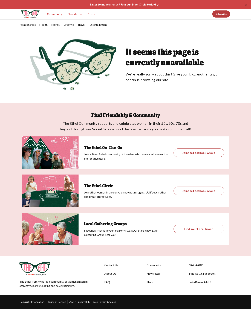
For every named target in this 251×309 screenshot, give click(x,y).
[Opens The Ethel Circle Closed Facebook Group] (199, 191)
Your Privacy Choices (104, 301)
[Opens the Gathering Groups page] (199, 152)
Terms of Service (56, 301)
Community (54, 14)
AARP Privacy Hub (79, 301)
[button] (224, 24)
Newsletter (75, 14)
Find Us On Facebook (202, 273)
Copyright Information (31, 301)
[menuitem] (27, 26)
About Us (110, 273)
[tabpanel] (225, 24)
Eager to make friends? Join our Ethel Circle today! (123, 4)
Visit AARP (196, 265)
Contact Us (111, 265)
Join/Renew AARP (200, 282)
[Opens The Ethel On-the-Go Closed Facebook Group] (199, 229)
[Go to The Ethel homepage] (28, 14)
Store (91, 14)
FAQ (107, 282)
